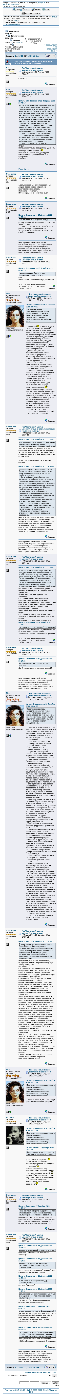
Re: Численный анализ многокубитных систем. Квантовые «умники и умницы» (38, 429)
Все (37, 56)
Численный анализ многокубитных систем (14, 49)
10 (20, 56)
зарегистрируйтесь (11, 4)
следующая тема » (52, 50)
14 (31, 56)
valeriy (19, 42)
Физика (16, 40)
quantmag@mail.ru (12, 24)
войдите (41, 2)
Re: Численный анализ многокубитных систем (32, 69)
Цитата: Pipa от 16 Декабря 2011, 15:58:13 (36, 941)
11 (22, 56)
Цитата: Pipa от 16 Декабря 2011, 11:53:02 (36, 439)
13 (29, 56)
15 (34, 56)
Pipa (8, 294)
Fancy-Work (24, 169)
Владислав (11, 204)
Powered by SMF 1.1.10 (15, 1390)
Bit (7, 68)
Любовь (10, 1117)
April (8, 90)
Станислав (11, 174)
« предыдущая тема (32, 1372)
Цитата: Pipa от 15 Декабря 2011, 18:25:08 (36, 466)
